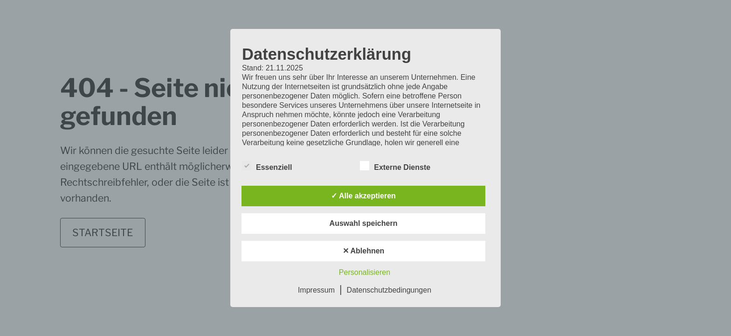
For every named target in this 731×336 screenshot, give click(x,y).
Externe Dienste (395, 165)
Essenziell (267, 165)
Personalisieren (364, 272)
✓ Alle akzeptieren (363, 196)
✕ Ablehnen (364, 251)
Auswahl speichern (364, 223)
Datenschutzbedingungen (389, 290)
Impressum (316, 290)
